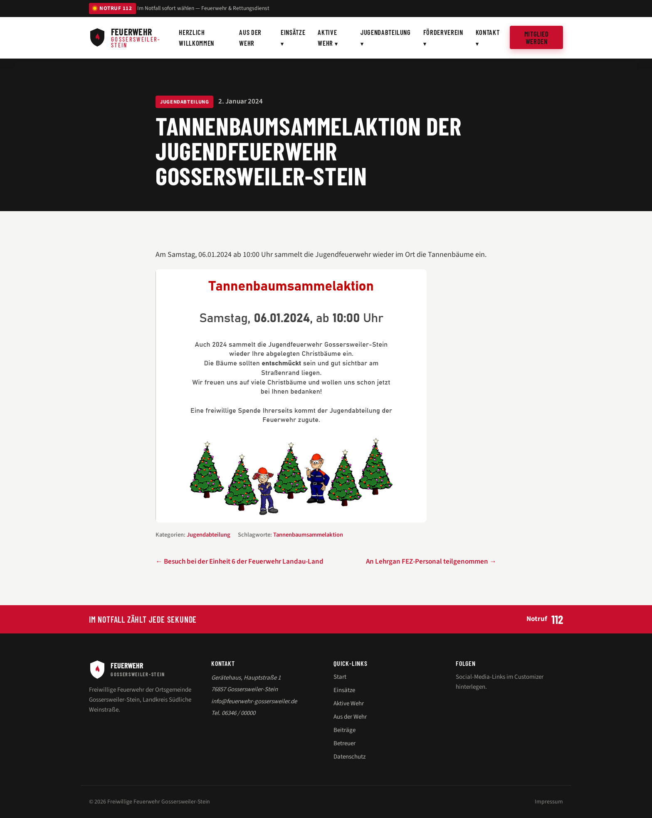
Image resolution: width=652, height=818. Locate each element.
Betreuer (344, 743)
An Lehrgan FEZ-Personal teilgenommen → (431, 562)
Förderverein (443, 32)
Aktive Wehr (327, 37)
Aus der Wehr (250, 37)
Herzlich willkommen (196, 37)
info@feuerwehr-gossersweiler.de (254, 701)
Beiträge (344, 730)
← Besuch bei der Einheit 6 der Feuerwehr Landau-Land (240, 562)
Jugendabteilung (386, 32)
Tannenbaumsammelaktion (308, 534)
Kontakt (488, 32)
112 (557, 619)
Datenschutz (349, 756)
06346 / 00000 (238, 713)
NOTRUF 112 (112, 8)
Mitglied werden (536, 37)
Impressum (549, 802)
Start (339, 677)
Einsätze (293, 32)
